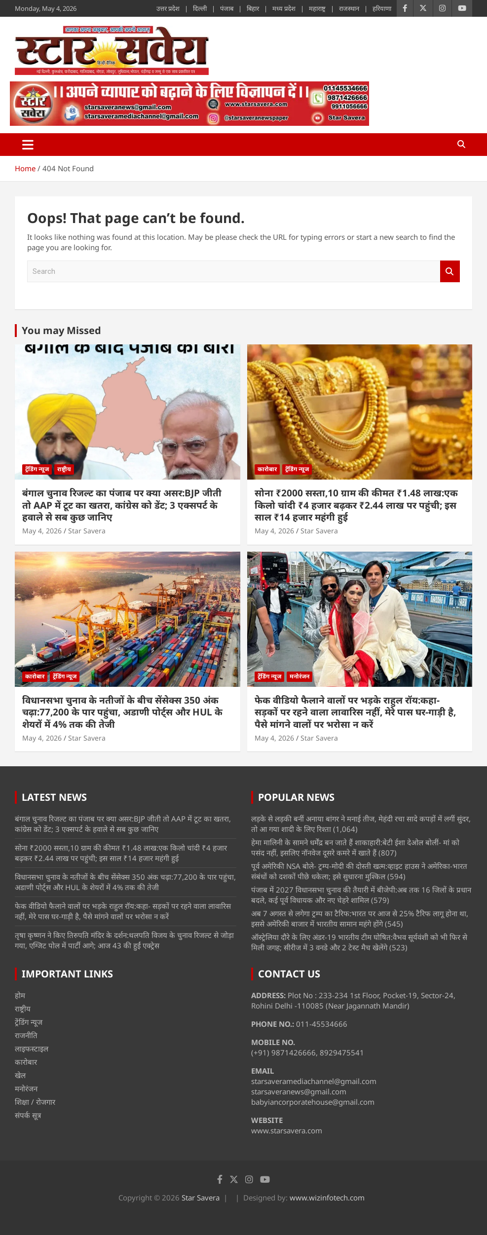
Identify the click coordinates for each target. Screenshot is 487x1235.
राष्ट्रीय (64, 469)
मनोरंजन (299, 676)
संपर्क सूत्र (28, 1115)
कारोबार (267, 469)
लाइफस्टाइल (31, 1048)
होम (20, 995)
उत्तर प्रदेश (168, 8)
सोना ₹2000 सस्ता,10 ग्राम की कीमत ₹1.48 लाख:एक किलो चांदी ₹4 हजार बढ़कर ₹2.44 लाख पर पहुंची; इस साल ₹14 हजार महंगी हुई (356, 505)
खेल (20, 1075)
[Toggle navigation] (28, 144)
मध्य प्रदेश (284, 8)
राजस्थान (349, 8)
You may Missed (61, 330)
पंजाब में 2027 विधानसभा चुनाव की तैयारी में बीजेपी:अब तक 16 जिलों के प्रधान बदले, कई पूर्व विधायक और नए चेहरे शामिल (361, 895)
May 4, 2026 (42, 530)
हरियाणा (382, 8)
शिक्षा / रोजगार (35, 1102)
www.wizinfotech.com (327, 1197)
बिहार (253, 8)
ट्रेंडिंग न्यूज (37, 469)
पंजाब (226, 8)
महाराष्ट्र (317, 8)
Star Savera (87, 530)
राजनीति (26, 1035)
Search (450, 272)
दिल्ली (200, 8)
